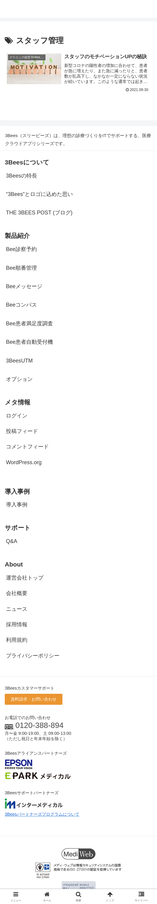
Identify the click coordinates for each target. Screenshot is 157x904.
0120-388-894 (39, 725)
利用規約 (16, 640)
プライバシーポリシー (32, 656)
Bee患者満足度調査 (29, 324)
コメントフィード (27, 447)
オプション (19, 379)
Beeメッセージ (24, 286)
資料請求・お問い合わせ (33, 699)
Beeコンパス (21, 305)
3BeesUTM (19, 361)
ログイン (16, 416)
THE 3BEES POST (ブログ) (39, 213)
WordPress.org (24, 462)
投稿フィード (22, 431)
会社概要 (16, 594)
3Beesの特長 (21, 176)
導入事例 (16, 505)
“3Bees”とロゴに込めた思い (39, 194)
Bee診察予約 (21, 249)
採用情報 (16, 624)
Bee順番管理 (21, 268)
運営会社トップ (24, 578)
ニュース (16, 609)
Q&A (11, 541)
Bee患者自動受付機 (29, 342)
